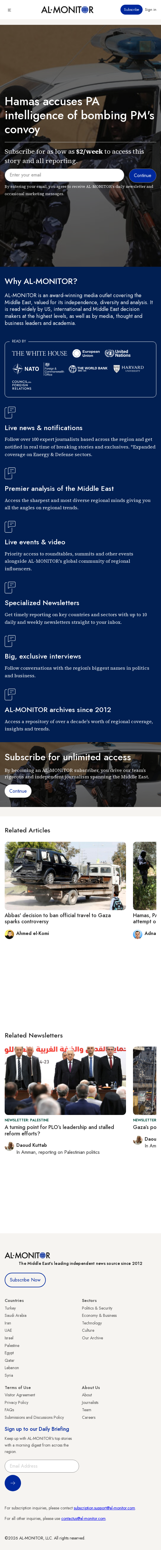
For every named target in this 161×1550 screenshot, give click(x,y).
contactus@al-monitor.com (83, 1518)
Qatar (10, 1360)
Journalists (90, 1402)
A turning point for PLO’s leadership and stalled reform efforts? (59, 1130)
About (87, 1395)
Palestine (12, 1345)
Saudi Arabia (16, 1315)
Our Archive (92, 1338)
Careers (88, 1417)
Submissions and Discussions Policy (34, 1417)
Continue (18, 791)
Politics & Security (97, 1308)
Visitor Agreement (20, 1395)
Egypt (9, 1353)
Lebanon (12, 1368)
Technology (92, 1323)
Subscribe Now (25, 1280)
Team (86, 1410)
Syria (9, 1375)
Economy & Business (99, 1315)
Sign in (150, 9)
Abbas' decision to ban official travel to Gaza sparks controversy (58, 919)
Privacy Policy (16, 1402)
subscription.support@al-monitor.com (104, 1508)
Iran (8, 1323)
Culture (88, 1330)
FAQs (9, 1410)
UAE (8, 1330)
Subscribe (131, 9)
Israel (9, 1338)
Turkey (10, 1308)
